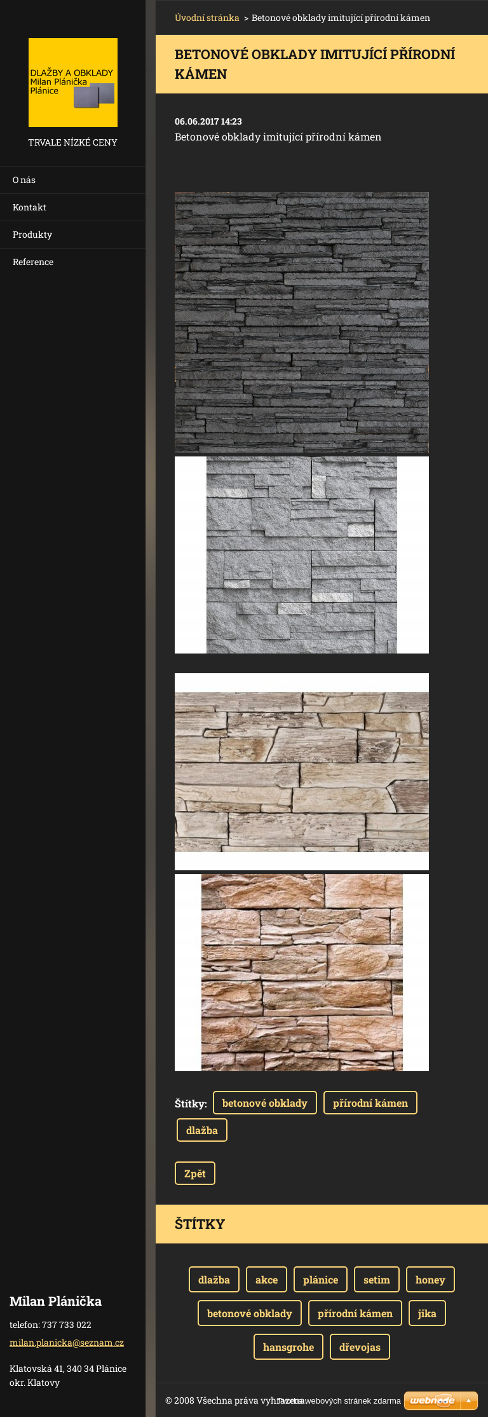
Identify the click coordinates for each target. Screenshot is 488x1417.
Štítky (190, 1103)
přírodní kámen (370, 1102)
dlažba (202, 1130)
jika (427, 1313)
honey (430, 1279)
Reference (33, 262)
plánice (320, 1279)
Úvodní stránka (207, 17)
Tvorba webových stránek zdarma (339, 1401)
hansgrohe (288, 1346)
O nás (24, 180)
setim (376, 1279)
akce (266, 1279)
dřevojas (360, 1346)
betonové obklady (265, 1102)
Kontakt (29, 207)
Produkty (32, 234)
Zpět (195, 1173)
